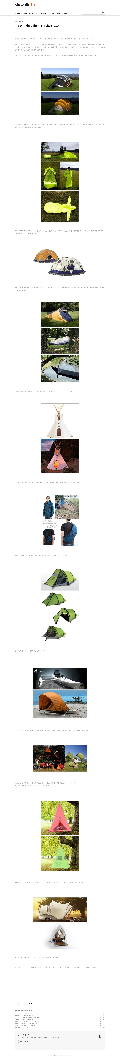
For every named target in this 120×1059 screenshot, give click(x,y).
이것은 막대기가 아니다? (20, 1027)
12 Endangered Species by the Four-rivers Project (27, 1017)
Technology (28, 13)
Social (17, 13)
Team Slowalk (62, 13)
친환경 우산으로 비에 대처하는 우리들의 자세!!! (26, 1021)
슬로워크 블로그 (24, 1035)
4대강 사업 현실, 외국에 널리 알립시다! (24, 1015)
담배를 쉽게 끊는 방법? (20, 1013)
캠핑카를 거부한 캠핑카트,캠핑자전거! (24, 1019)
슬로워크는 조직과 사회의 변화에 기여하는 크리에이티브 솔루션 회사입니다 (38, 1037)
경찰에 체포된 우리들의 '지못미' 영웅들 (24, 1025)
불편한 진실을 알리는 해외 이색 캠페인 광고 (25, 1023)
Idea (52, 13)
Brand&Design (41, 13)
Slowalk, (56, 1055)
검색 (103, 13)
